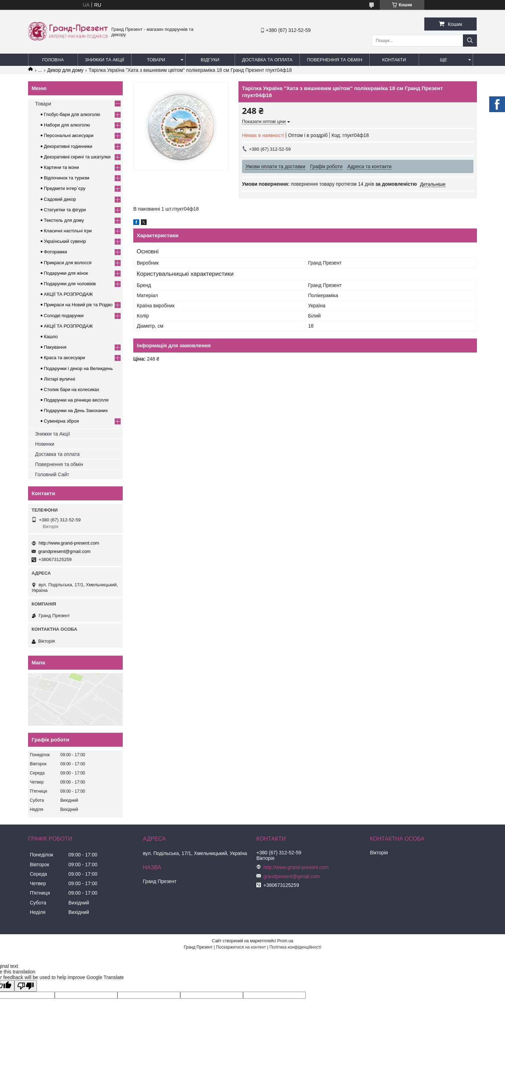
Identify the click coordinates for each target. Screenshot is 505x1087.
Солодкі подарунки (63, 315)
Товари (156, 59)
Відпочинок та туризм (66, 177)
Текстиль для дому (64, 220)
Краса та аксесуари (64, 357)
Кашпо (51, 336)
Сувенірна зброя (61, 421)
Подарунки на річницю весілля (76, 400)
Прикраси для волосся (68, 262)
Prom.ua (285, 940)
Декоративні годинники (68, 146)
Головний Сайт (52, 474)
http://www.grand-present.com (69, 543)
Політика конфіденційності (295, 947)
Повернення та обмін (334, 59)
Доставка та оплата (57, 454)
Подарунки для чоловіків (70, 283)
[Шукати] (470, 40)
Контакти (394, 59)
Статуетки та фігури (65, 209)
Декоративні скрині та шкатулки (77, 156)
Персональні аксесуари (69, 135)
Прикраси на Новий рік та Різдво (78, 304)
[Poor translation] (25, 986)
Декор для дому (65, 70)
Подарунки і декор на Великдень (78, 368)
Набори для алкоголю (67, 125)
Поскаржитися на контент (241, 947)
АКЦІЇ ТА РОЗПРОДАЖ (68, 294)
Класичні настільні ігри (68, 230)
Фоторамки (55, 251)
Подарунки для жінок (66, 273)
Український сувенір (65, 241)
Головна (53, 59)
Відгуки (210, 59)
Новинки (44, 444)
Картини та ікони (61, 167)
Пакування (55, 347)
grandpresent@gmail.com (64, 551)
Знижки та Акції (104, 59)
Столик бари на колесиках (71, 389)
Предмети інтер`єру (65, 188)
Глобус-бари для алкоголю (72, 114)
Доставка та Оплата (267, 59)
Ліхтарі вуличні (59, 379)
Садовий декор (60, 199)
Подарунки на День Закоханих (76, 410)
